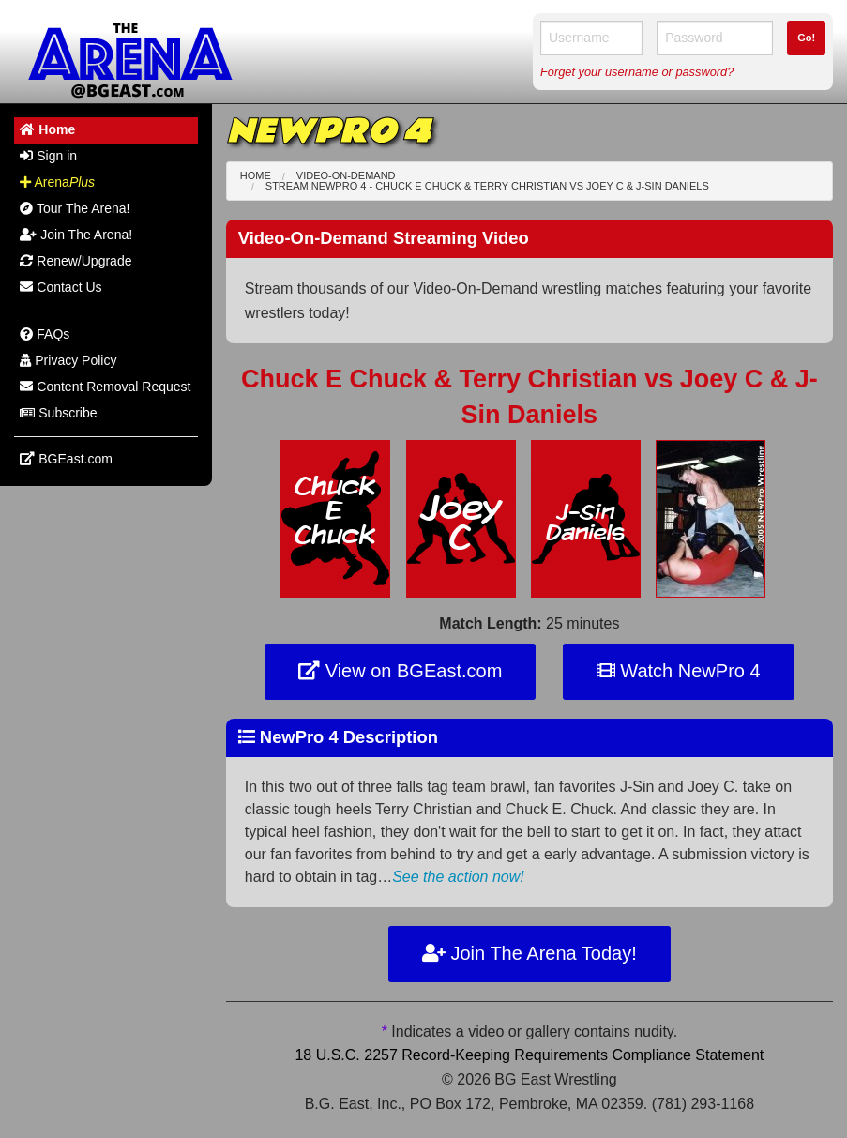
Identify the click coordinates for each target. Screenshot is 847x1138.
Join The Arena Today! (529, 953)
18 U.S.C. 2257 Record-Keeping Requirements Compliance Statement (529, 1055)
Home (255, 175)
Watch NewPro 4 (679, 670)
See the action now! (458, 877)
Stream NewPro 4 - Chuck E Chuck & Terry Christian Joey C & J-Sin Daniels (487, 185)
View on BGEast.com (400, 670)
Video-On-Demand (346, 175)
